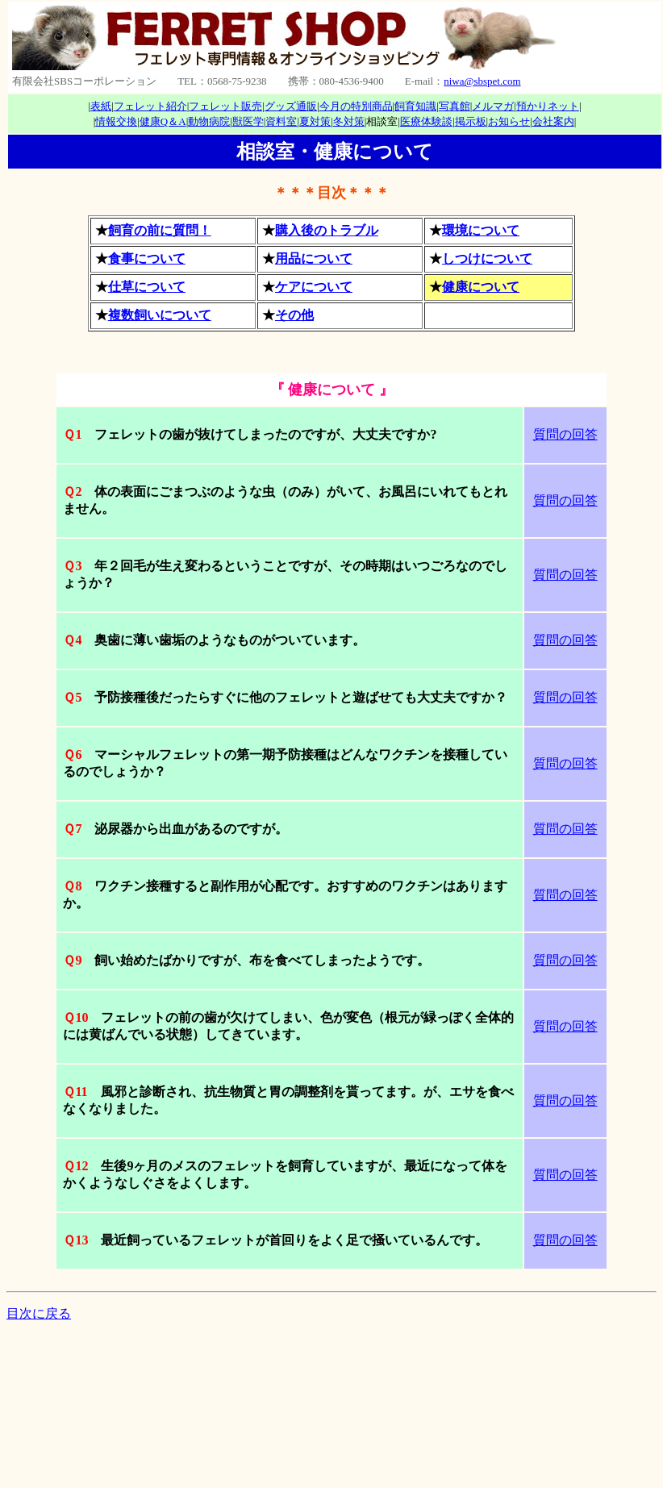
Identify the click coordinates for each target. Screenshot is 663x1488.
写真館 (454, 106)
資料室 (281, 121)
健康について (480, 287)
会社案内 (553, 121)
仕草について (147, 287)
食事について (147, 258)
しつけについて (487, 258)
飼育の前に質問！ (159, 230)
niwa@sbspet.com (482, 81)
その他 (294, 315)
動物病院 (209, 121)
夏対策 (315, 121)
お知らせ (509, 121)
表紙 (100, 106)
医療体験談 (426, 121)
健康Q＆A (163, 121)
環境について (480, 230)
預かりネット (547, 106)
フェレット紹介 (150, 106)
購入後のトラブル (326, 230)
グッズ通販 (291, 106)
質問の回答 (565, 434)
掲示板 (470, 121)
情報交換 (116, 121)
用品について (313, 258)
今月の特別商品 (356, 106)
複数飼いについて (159, 315)
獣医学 (248, 121)
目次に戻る (38, 1313)
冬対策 (349, 121)
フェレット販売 (225, 106)
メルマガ (493, 106)
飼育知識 (415, 106)
